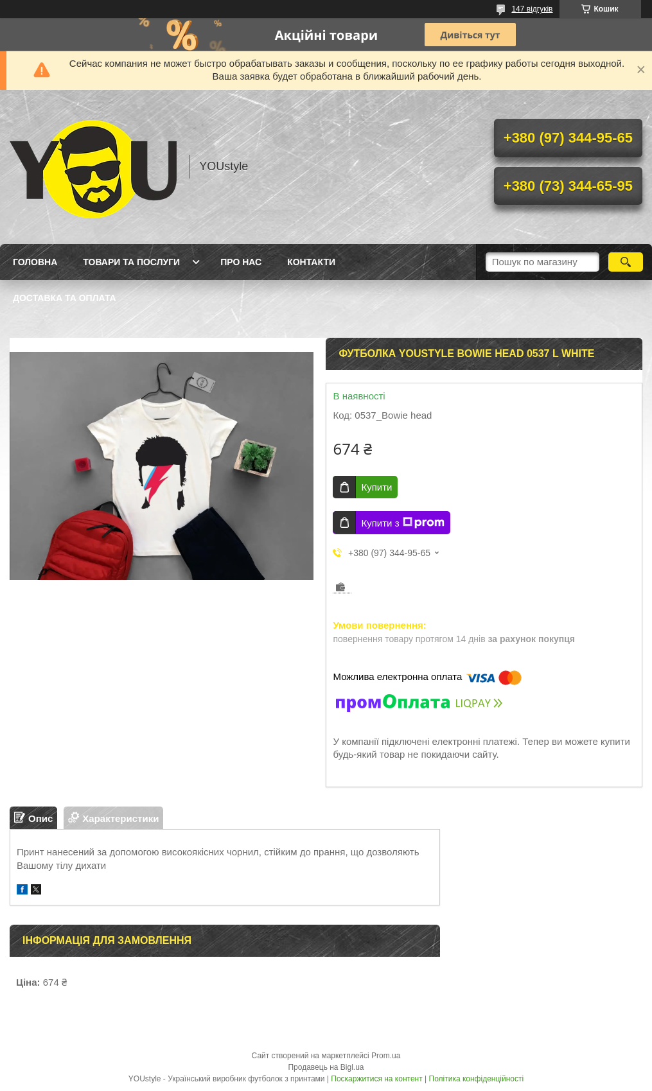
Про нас (240, 262)
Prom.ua (385, 1055)
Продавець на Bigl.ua (326, 1067)
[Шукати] (626, 262)
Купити (376, 487)
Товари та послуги (131, 262)
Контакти (311, 262)
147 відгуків (531, 8)
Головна (35, 262)
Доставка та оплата (64, 298)
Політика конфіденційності (476, 1078)
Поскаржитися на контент (376, 1078)
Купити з (402, 522)
